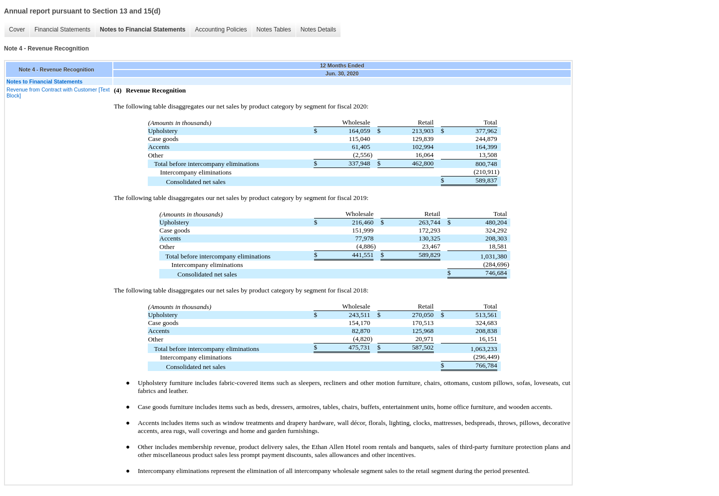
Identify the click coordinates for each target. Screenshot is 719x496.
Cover (17, 29)
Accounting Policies (221, 29)
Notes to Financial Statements (142, 29)
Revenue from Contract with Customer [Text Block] (58, 92)
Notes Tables (274, 29)
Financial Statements (62, 29)
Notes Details (318, 29)
